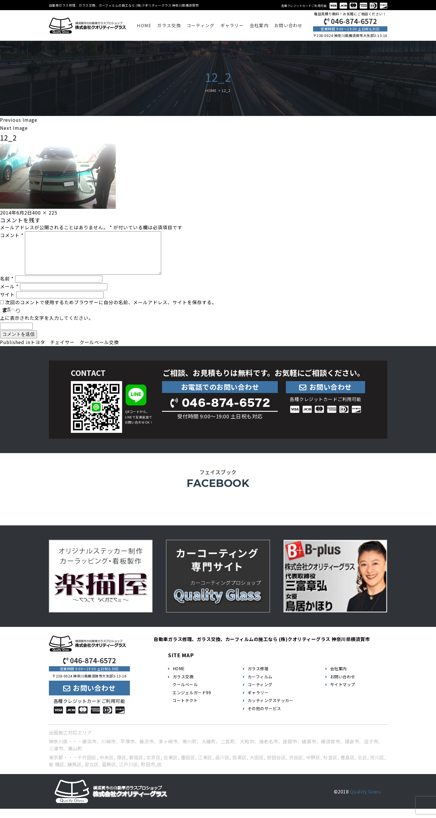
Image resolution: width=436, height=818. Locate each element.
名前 (7, 287)
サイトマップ (342, 694)
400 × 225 (44, 212)
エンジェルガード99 (191, 702)
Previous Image (18, 119)
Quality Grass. (366, 800)
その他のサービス (264, 718)
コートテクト (185, 709)
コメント (11, 235)
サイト (7, 303)
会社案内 (259, 25)
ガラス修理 (258, 678)
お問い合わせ (288, 25)
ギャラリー (232, 25)
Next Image (14, 127)
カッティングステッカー (271, 709)
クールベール (185, 694)
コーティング (201, 25)
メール (9, 295)
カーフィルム (260, 686)
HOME (144, 25)
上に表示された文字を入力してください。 (46, 327)
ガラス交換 (169, 25)
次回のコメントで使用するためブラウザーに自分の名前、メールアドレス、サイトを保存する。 (111, 311)
